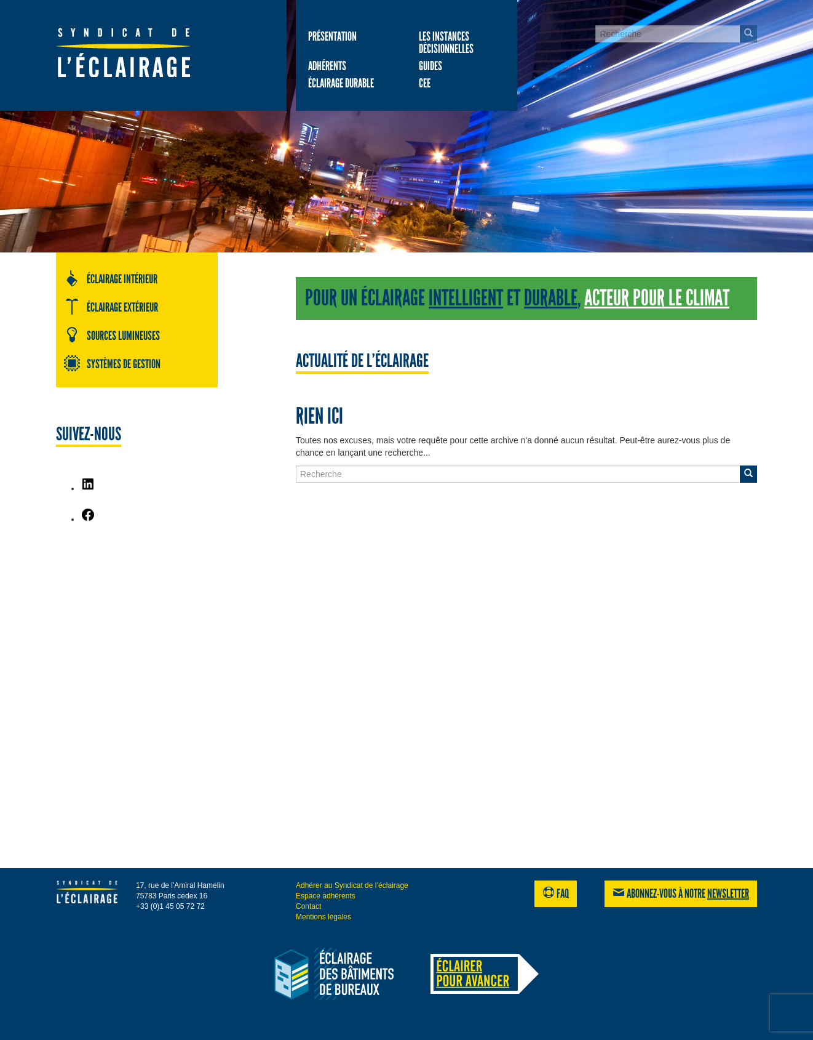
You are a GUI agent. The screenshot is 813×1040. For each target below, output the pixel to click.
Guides (430, 65)
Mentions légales (323, 917)
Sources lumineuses (111, 335)
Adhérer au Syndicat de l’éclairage (352, 885)
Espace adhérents (325, 896)
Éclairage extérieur (110, 306)
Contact (308, 906)
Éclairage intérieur (110, 278)
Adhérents (327, 65)
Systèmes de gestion (112, 363)
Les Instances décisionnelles (446, 42)
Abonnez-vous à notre (681, 893)
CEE (424, 83)
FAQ (555, 893)
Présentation (332, 36)
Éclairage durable (341, 83)
